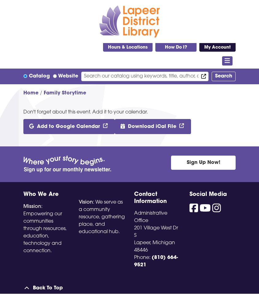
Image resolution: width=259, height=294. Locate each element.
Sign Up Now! (203, 162)
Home (30, 93)
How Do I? (176, 47)
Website (68, 76)
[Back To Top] (129, 288)
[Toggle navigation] (227, 61)
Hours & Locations (128, 47)
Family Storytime (65, 93)
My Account (217, 47)
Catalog (39, 76)
